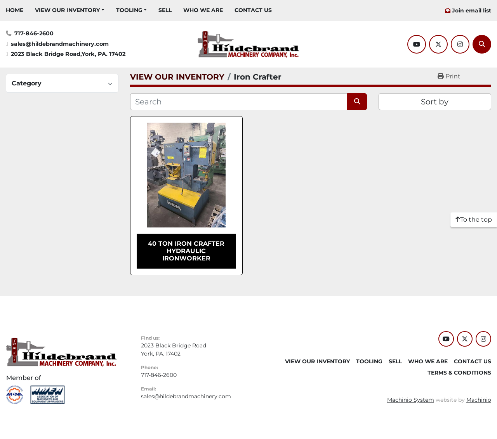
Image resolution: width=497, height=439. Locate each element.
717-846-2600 (34, 33)
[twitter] (438, 44)
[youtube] (416, 44)
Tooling (129, 10)
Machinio (478, 399)
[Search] (482, 44)
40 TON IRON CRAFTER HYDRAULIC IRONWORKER (186, 251)
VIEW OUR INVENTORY (67, 10)
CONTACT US (253, 10)
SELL (165, 10)
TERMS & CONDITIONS (459, 372)
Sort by (434, 101)
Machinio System (410, 399)
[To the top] (473, 219)
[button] (69, 10)
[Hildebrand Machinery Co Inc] (61, 351)
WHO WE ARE (203, 10)
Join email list (471, 10)
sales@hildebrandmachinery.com (60, 43)
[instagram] (460, 44)
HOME (14, 10)
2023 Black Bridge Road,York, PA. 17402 (68, 53)
